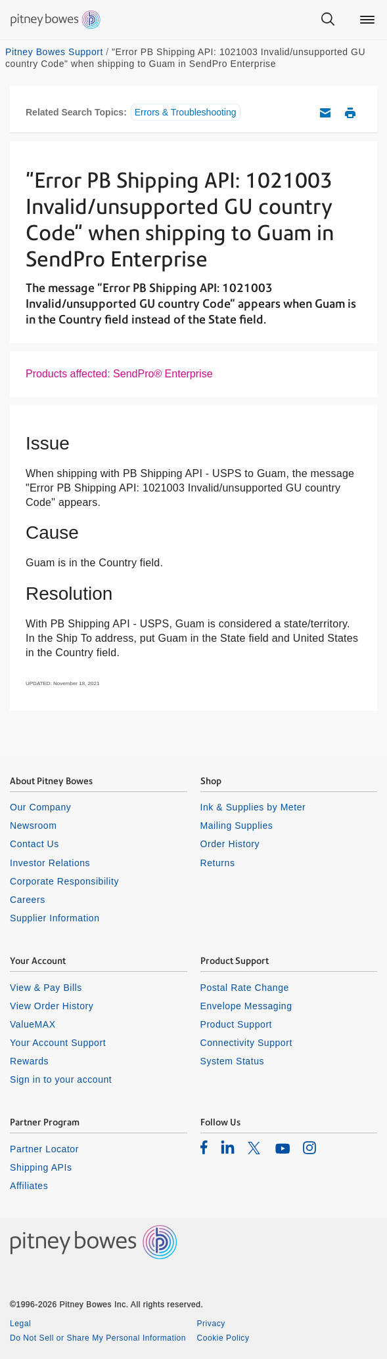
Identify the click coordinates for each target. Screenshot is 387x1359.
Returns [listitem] (217, 863)
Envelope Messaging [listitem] (246, 1006)
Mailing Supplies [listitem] (236, 825)
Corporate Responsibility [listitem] (64, 881)
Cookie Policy (223, 1338)
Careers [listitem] (27, 899)
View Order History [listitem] (51, 1006)
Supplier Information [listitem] (55, 918)
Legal (20, 1324)
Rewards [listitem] (29, 1061)
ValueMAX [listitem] (33, 1024)
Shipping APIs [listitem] (41, 1167)
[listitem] (204, 1147)
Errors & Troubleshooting (186, 112)
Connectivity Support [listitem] (246, 1042)
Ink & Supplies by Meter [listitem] (253, 807)
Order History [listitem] (230, 844)
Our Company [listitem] (40, 807)
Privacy (211, 1324)
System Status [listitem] (232, 1061)
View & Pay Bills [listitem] (46, 987)
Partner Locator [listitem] (44, 1149)
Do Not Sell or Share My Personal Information (98, 1338)
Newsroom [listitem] (33, 825)
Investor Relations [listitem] (50, 863)
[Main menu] (367, 19)
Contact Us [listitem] (34, 844)
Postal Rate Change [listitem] (244, 987)
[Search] (328, 19)
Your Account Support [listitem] (58, 1042)
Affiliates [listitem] (29, 1186)
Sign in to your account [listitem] (61, 1079)
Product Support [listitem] (236, 1024)
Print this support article (350, 113)
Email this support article (325, 113)
